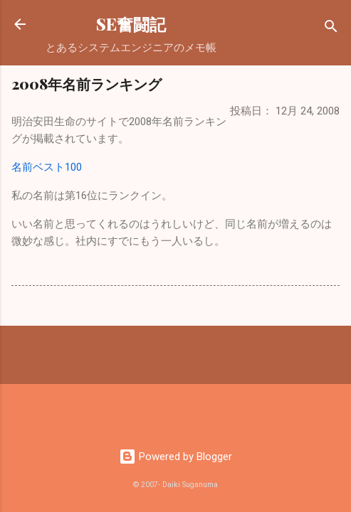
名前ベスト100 (46, 167)
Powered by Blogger (175, 456)
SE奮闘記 (131, 24)
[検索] (331, 28)
